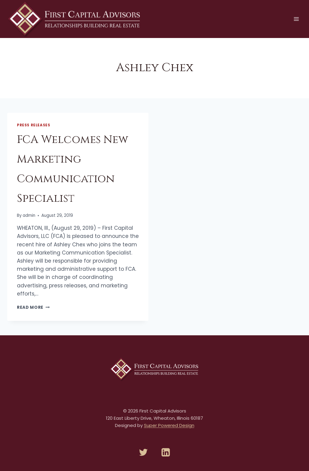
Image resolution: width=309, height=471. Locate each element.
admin (29, 215)
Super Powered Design (169, 425)
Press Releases (33, 125)
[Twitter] (143, 452)
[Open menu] (296, 19)
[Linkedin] (165, 452)
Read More (33, 307)
